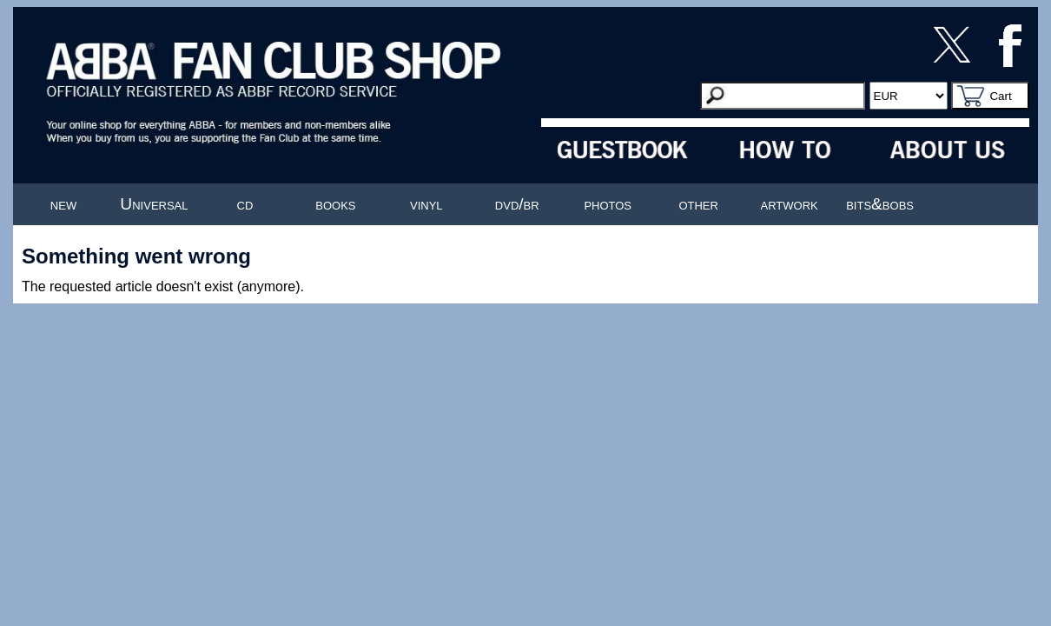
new (63, 204)
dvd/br (517, 204)
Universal (154, 204)
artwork (789, 204)
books (335, 204)
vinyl (426, 204)
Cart (1000, 96)
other (698, 204)
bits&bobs (880, 204)
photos (607, 204)
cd (245, 204)
